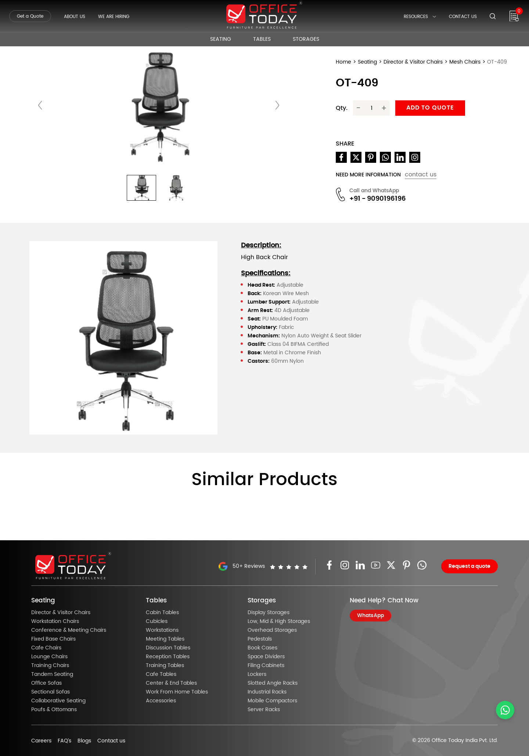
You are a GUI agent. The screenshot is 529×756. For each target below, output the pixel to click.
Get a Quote (30, 16)
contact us (420, 175)
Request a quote (469, 566)
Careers (41, 741)
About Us (74, 16)
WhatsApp (370, 615)
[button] (141, 188)
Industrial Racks (267, 692)
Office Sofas (46, 683)
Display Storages (268, 612)
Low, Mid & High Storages (279, 621)
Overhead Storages (272, 630)
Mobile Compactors (272, 700)
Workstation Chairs (55, 621)
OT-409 (497, 62)
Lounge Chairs (49, 656)
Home (343, 62)
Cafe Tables (161, 674)
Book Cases (262, 648)
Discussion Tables (168, 648)
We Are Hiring (113, 16)
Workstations (162, 630)
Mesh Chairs (465, 62)
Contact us (111, 741)
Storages (306, 39)
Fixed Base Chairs (53, 639)
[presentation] (40, 105)
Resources (420, 16)
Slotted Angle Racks (273, 683)
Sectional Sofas (50, 692)
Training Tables (165, 665)
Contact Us (463, 16)
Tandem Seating (52, 674)
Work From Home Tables (177, 692)
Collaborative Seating (58, 700)
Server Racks (264, 709)
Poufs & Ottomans (54, 709)
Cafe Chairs (46, 648)
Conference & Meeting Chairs (68, 630)
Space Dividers (266, 656)
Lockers (257, 674)
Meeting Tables (165, 639)
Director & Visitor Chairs (413, 62)
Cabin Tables (162, 612)
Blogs (84, 741)
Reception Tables (168, 656)
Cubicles (157, 621)
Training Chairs (50, 665)
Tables (262, 39)
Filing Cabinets (266, 665)
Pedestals (260, 639)
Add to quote (430, 108)
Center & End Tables (171, 683)
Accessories (161, 700)
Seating (220, 39)
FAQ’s (64, 741)
